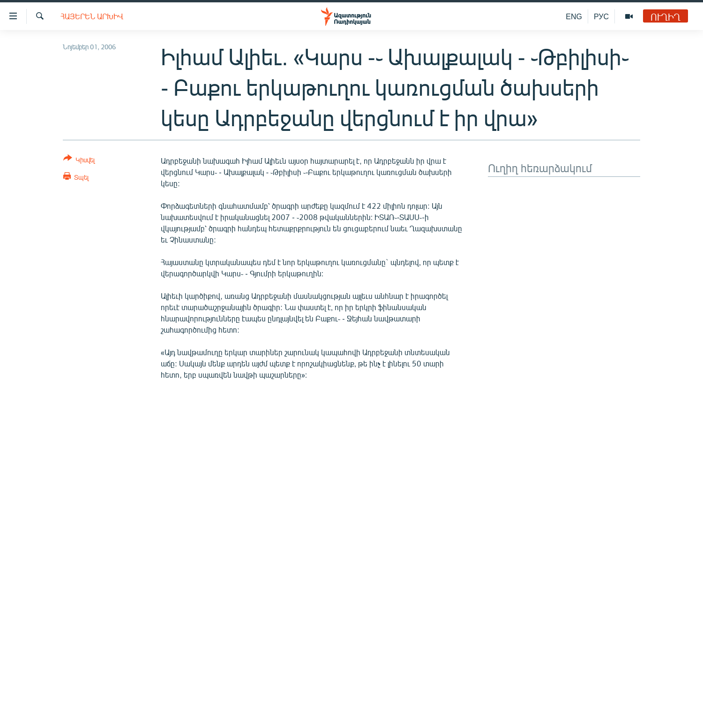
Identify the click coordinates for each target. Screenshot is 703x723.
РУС (601, 16)
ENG (574, 16)
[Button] (79, 161)
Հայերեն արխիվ (91, 16)
